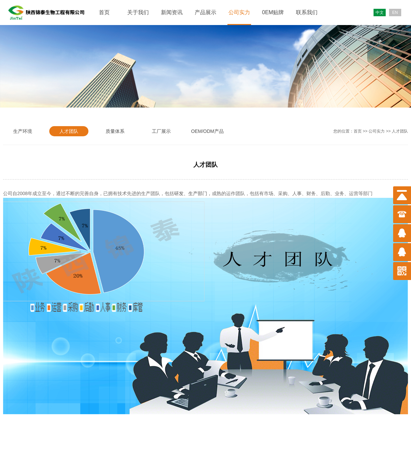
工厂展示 (161, 131)
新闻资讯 (172, 12)
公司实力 (239, 12)
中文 (380, 12)
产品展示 (205, 12)
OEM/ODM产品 (207, 131)
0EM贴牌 (273, 12)
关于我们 (138, 12)
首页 (104, 12)
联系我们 (307, 12)
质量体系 (115, 131)
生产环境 (22, 131)
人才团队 (68, 131)
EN (395, 12)
